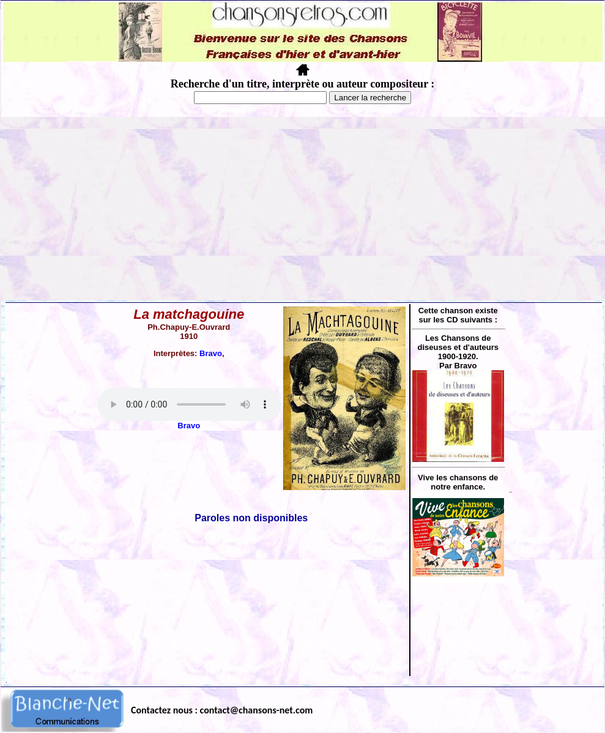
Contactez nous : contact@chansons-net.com (222, 710)
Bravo (210, 353)
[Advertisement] (302, 208)
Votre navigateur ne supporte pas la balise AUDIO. (189, 404)
